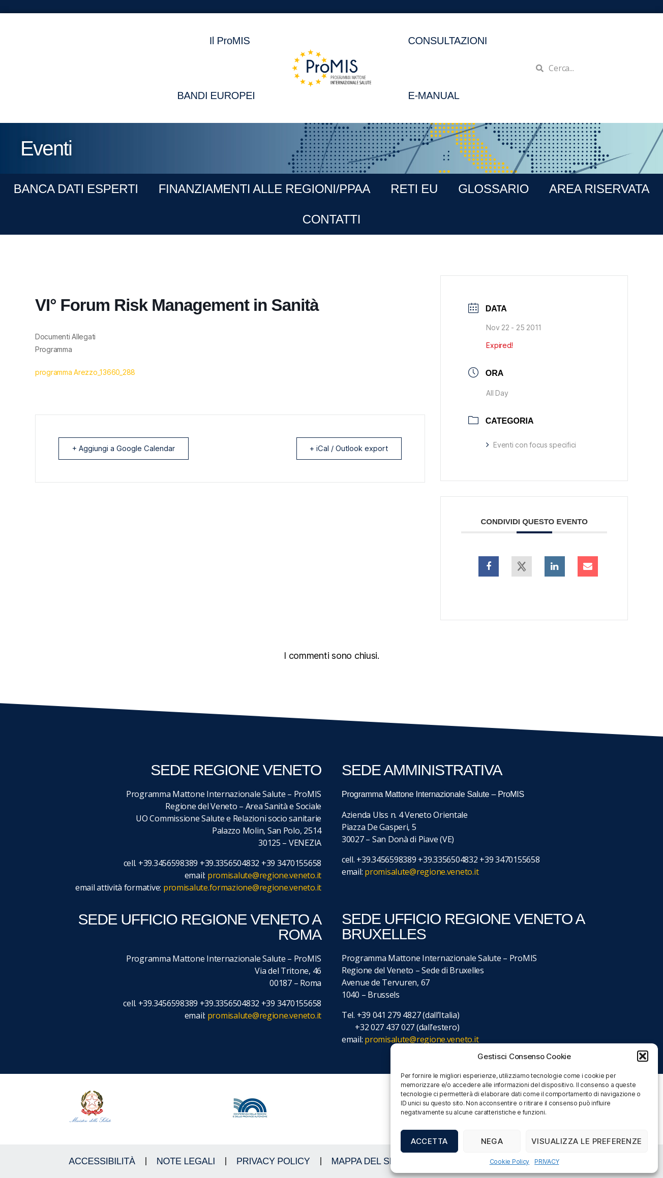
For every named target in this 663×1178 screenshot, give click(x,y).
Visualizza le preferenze (586, 1141)
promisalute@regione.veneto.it (264, 875)
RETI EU (414, 189)
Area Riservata (599, 189)
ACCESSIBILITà (102, 1161)
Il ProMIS (232, 40)
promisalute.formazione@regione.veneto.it (242, 887)
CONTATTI (331, 219)
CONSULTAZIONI (447, 40)
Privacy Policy (273, 1161)
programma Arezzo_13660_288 (85, 372)
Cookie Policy (510, 1161)
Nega (492, 1141)
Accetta (429, 1141)
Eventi (46, 148)
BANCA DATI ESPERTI (76, 189)
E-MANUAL (433, 95)
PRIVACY (546, 1161)
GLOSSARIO (493, 189)
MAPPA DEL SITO (368, 1161)
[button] (643, 1056)
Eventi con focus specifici (531, 444)
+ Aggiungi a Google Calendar (125, 448)
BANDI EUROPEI (216, 95)
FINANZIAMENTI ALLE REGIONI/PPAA (265, 189)
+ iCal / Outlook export (347, 448)
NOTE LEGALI (186, 1161)
